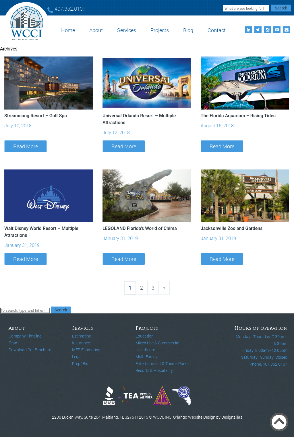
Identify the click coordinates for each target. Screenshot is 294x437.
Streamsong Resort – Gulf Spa (35, 115)
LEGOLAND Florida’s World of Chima (139, 228)
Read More (25, 146)
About (96, 30)
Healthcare (145, 349)
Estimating (81, 336)
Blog (188, 30)
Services (126, 30)
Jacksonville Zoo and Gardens (232, 228)
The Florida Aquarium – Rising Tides (238, 115)
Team (13, 343)
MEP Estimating (86, 349)
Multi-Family (146, 356)
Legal (77, 356)
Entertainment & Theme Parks (162, 363)
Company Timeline (25, 336)
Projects (159, 30)
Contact (217, 30)
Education (145, 336)
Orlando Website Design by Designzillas (207, 417)
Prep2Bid (80, 363)
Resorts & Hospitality (154, 370)
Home (68, 30)
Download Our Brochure (30, 349)
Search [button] (281, 8)
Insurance (81, 343)
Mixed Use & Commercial (157, 343)
